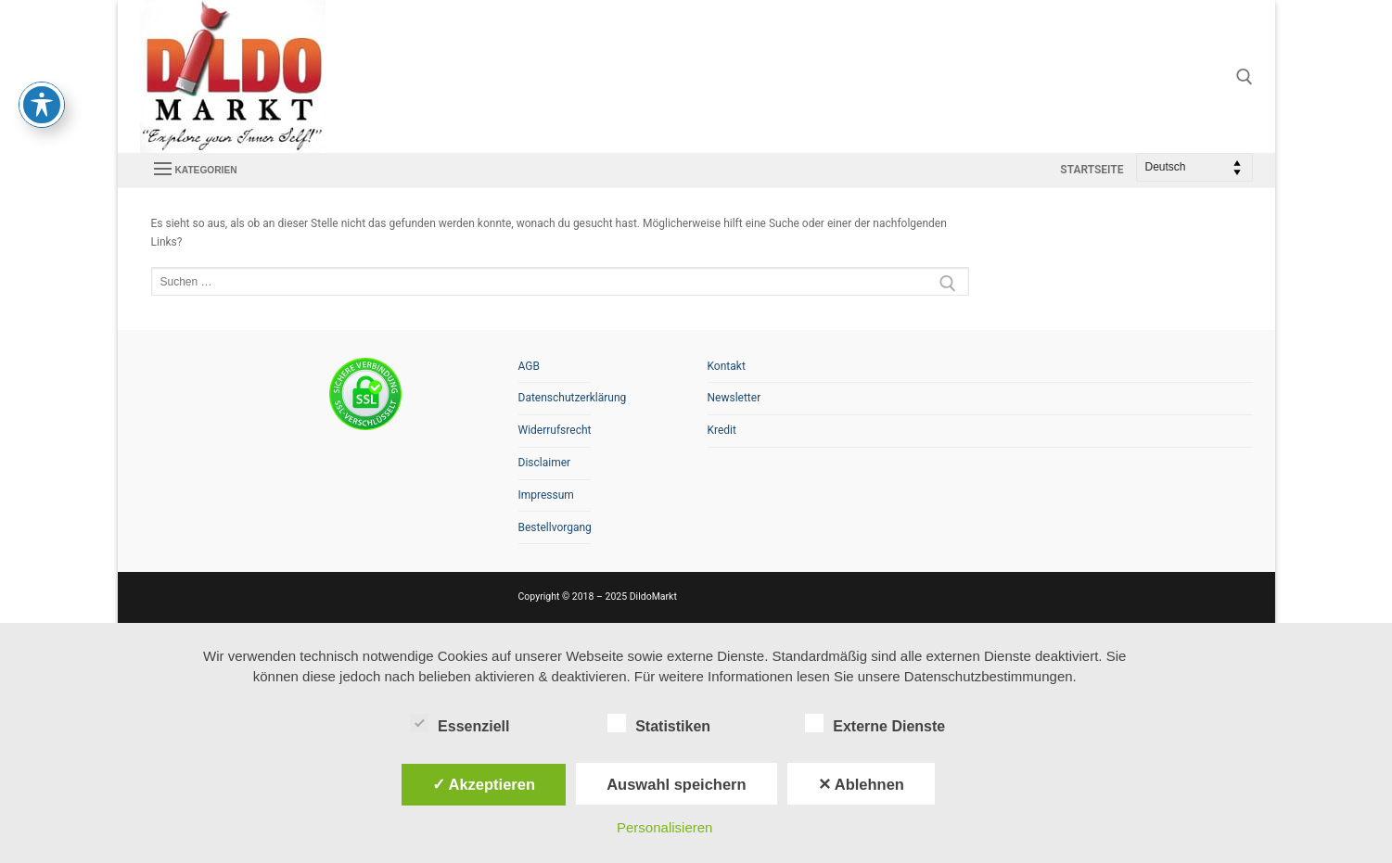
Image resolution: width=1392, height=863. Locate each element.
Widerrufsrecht (554, 430)
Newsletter (734, 397)
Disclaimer (544, 462)
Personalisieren (664, 827)
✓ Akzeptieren (484, 784)
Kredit (722, 430)
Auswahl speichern (676, 784)
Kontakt (727, 366)
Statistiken (658, 723)
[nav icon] (196, 169)
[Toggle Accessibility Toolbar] (41, 68)
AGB (529, 366)
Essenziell (459, 723)
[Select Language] (1194, 167)
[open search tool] (1244, 77)
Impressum (546, 495)
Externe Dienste (875, 723)
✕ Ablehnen (861, 784)
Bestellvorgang (554, 527)
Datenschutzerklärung (554, 397)
